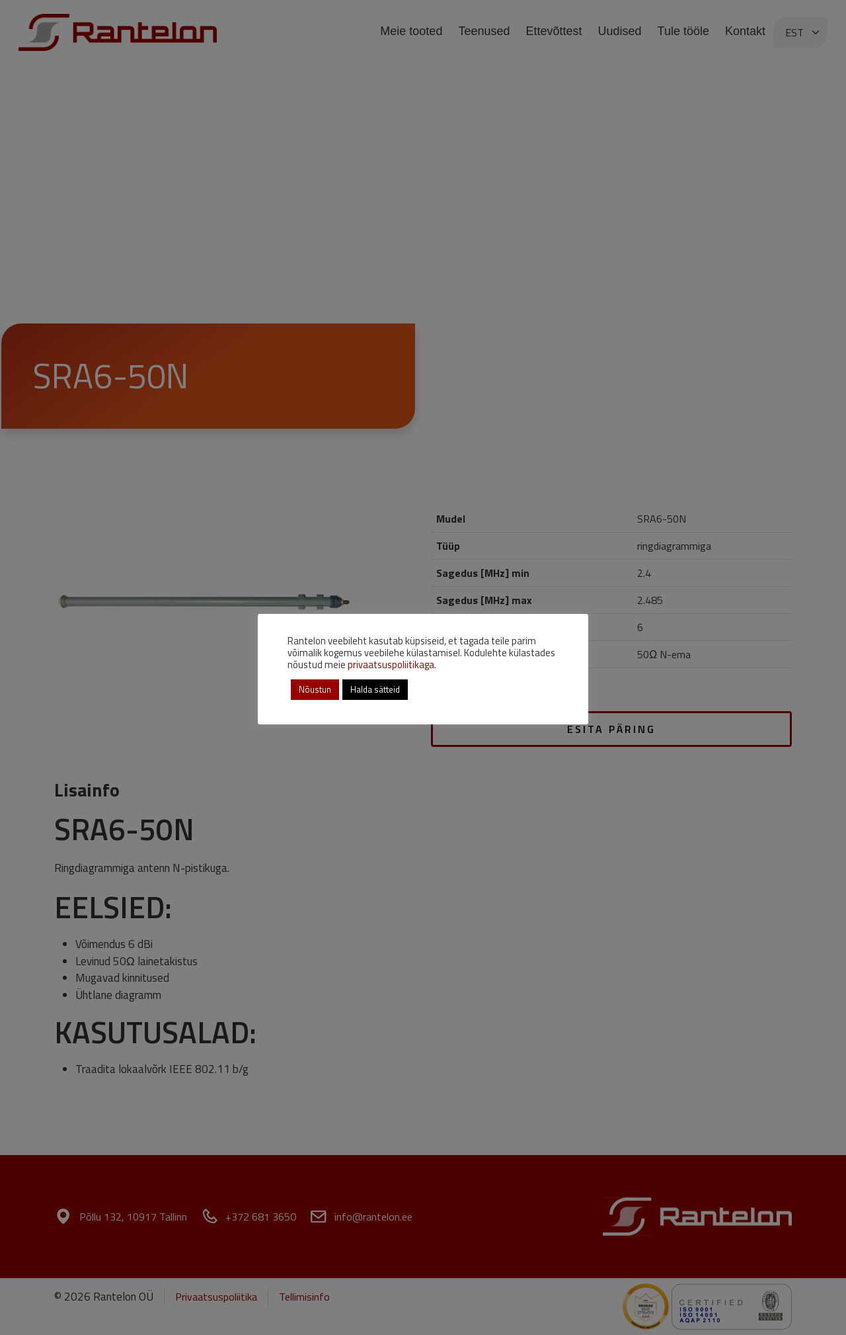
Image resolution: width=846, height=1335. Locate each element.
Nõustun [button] (315, 689)
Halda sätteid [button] (375, 689)
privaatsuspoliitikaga (391, 664)
